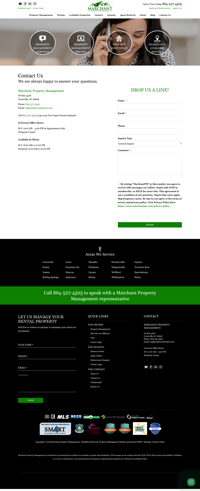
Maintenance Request (100, 362)
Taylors (138, 264)
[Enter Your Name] (47, 345)
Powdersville (118, 264)
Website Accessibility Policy (136, 461)
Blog (152, 15)
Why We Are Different (100, 335)
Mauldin (93, 264)
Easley (46, 269)
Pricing (61, 15)
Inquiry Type (125, 140)
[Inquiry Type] (150, 146)
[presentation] (137, 218)
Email (121, 115)
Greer (69, 264)
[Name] (150, 108)
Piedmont (94, 269)
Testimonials (96, 384)
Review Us (95, 389)
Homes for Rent (97, 353)
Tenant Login (96, 366)
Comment (123, 152)
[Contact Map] (163, 337)
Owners (99, 15)
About (143, 15)
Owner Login (38, 8)
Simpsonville (118, 269)
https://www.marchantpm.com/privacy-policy (144, 208)
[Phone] (150, 133)
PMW (139, 444)
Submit (150, 226)
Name (121, 102)
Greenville (48, 264)
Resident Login (24, 8)
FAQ (93, 340)
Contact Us (165, 15)
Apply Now (177, 8)
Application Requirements (159, 8)
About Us (95, 376)
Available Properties (79, 15)
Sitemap (147, 444)
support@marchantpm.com (38, 110)
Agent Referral (127, 15)
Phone (121, 128)
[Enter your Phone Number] (47, 356)
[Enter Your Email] (47, 367)
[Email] (150, 121)
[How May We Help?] (47, 384)
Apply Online (96, 358)
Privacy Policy (159, 444)
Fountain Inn (72, 269)
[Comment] (150, 166)
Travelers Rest (141, 269)
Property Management (41, 15)
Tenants (111, 15)
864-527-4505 (171, 4)
